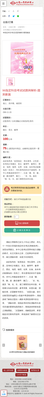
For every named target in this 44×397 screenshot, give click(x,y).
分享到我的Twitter (13, 16)
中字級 (13, 11)
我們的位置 (35, 370)
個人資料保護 (8, 370)
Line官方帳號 (21, 375)
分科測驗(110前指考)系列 (12, 30)
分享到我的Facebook (9, 16)
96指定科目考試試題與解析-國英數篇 (16, 33)
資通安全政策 (22, 370)
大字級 (18, 11)
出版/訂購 (12, 27)
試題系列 (21, 27)
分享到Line (18, 16)
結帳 (4, 394)
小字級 (9, 11)
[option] (22, 57)
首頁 (4, 27)
